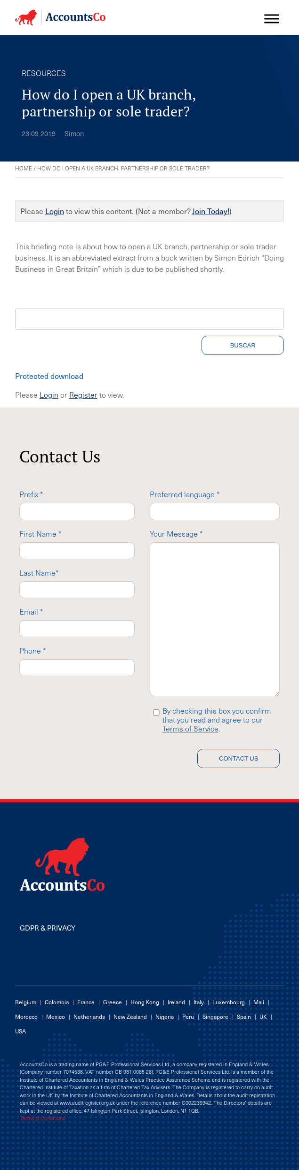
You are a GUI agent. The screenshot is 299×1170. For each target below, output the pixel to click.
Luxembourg (228, 1002)
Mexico (55, 1016)
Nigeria (164, 1016)
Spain (244, 1016)
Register (83, 394)
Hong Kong (144, 1002)
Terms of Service (190, 728)
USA (20, 1031)
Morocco (26, 1016)
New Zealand (130, 1016)
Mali (258, 1002)
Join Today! (210, 210)
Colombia (57, 1002)
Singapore (215, 1016)
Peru (188, 1016)
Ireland (176, 1002)
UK (263, 1016)
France (86, 1002)
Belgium (25, 1002)
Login (54, 210)
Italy (199, 1002)
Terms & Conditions (42, 1118)
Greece (112, 1002)
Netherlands (89, 1016)
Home (23, 168)
